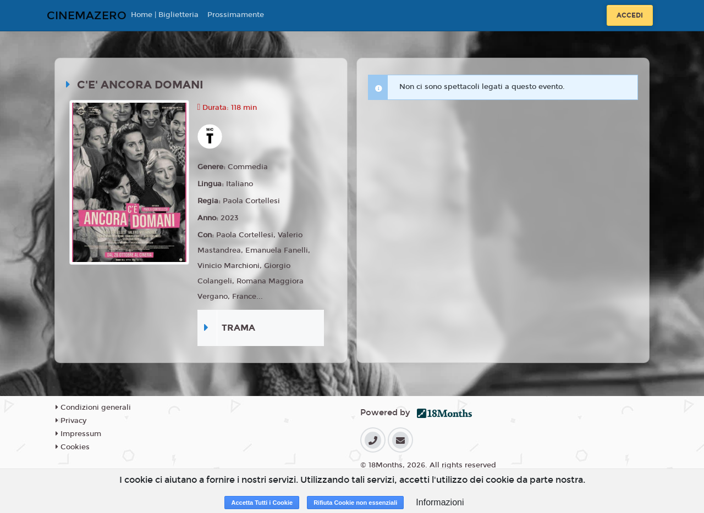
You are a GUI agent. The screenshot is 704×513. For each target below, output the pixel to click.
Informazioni (440, 502)
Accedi (630, 15)
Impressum (78, 434)
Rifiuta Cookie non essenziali (355, 502)
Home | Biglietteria (165, 14)
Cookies (73, 447)
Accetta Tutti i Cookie (262, 502)
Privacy (71, 420)
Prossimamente (235, 14)
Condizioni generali (93, 407)
